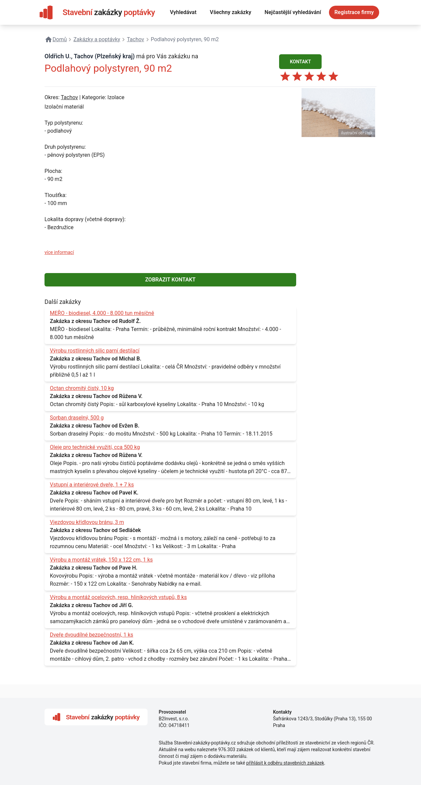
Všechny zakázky (230, 12)
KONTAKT (300, 61)
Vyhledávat (183, 12)
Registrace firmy (354, 12)
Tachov (69, 97)
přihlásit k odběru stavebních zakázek (285, 763)
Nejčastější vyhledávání (293, 12)
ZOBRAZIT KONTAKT (170, 279)
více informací (59, 252)
